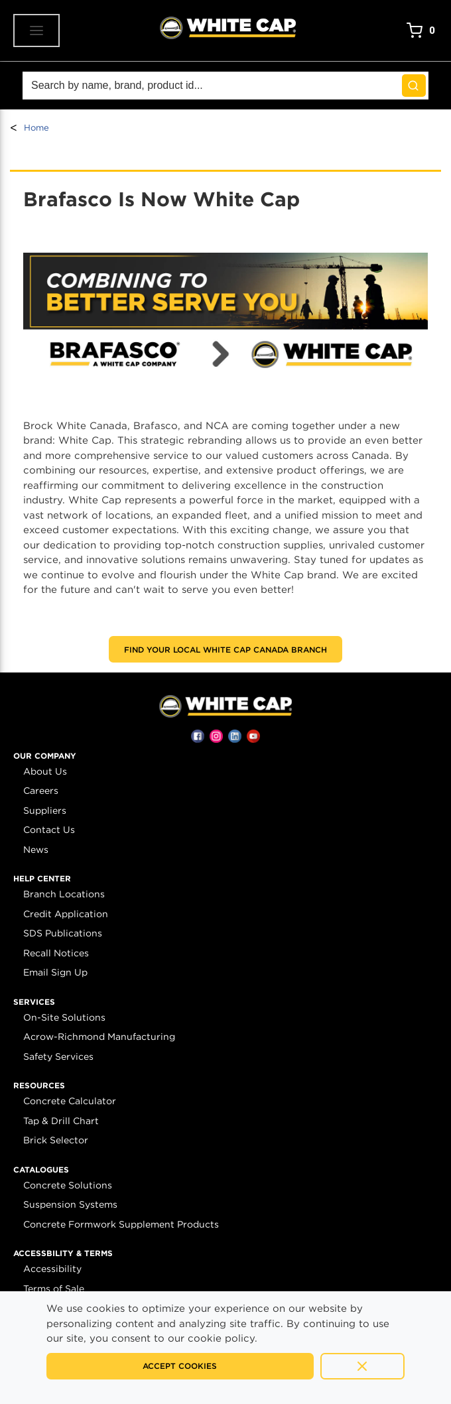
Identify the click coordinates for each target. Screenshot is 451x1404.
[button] (44, 756)
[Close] (362, 1366)
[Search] (225, 85)
